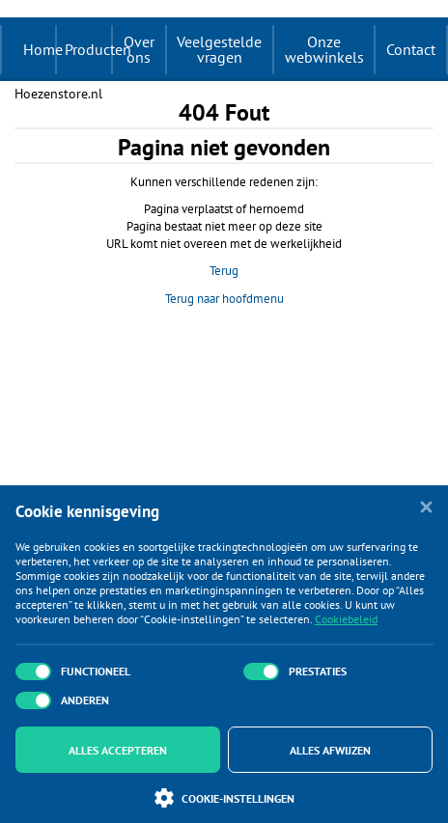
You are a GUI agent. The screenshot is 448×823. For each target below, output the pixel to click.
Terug (224, 270)
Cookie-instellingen (224, 798)
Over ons (139, 49)
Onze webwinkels (324, 49)
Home (43, 49)
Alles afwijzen (330, 750)
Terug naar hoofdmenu (224, 298)
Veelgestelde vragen (219, 49)
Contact (410, 49)
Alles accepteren (118, 750)
